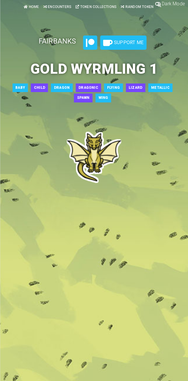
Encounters (57, 7)
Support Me (123, 43)
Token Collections (96, 7)
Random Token (137, 7)
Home (31, 7)
